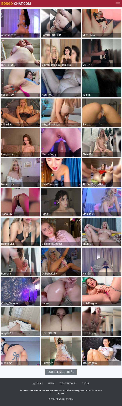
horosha (6, 273)
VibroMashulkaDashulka (56, 64)
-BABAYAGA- (90, 363)
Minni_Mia (89, 35)
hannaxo (47, 303)
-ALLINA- (88, 64)
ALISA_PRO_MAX (93, 184)
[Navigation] (118, 3)
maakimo (6, 363)
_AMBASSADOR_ (52, 35)
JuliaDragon (90, 303)
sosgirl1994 (8, 94)
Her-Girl (87, 273)
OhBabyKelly (49, 273)
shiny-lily (6, 124)
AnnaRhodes (8, 35)
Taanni (87, 94)
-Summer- (47, 363)
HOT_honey (89, 333)
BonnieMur (7, 243)
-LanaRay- (7, 214)
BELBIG (87, 243)
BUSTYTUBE (8, 64)
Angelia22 (7, 333)
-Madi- (45, 214)
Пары (51, 383)
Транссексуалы (68, 383)
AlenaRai (88, 154)
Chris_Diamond (10, 303)
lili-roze (87, 124)
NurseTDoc (8, 184)
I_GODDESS (49, 333)
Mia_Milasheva (51, 124)
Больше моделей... (61, 372)
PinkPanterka (50, 184)
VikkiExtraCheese (52, 243)
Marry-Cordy (49, 154)
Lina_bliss (7, 154)
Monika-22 (89, 214)
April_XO (47, 94)
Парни (85, 383)
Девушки (38, 383)
